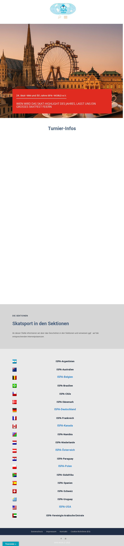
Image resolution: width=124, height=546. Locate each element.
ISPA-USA (65, 506)
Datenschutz (37, 531)
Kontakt (63, 531)
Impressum (51, 531)
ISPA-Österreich (65, 449)
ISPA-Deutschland (65, 409)
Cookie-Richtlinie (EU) (80, 531)
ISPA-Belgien (65, 376)
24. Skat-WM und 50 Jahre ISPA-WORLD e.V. (42, 95)
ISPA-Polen (65, 466)
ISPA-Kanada (65, 425)
